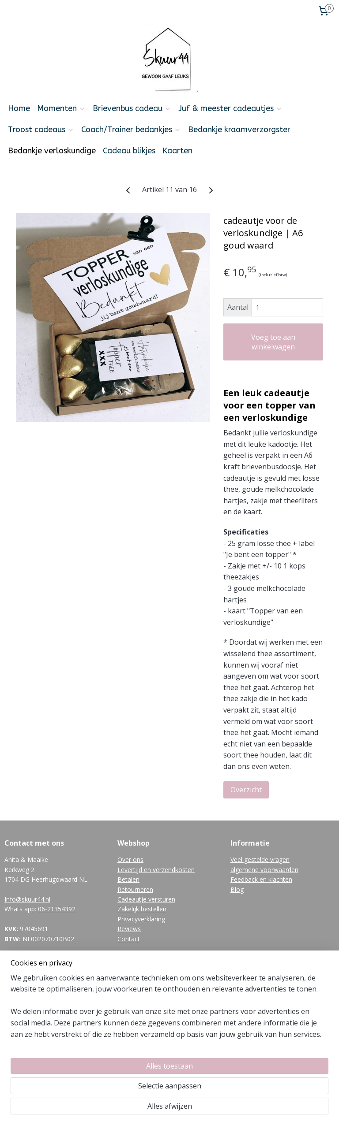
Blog (237, 889)
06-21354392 (56, 909)
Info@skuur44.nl (27, 899)
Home (19, 108)
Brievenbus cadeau (132, 108)
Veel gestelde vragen (260, 859)
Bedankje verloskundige (52, 151)
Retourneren (135, 889)
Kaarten (177, 151)
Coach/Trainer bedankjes (131, 129)
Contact (128, 939)
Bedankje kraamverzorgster (239, 129)
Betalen (128, 879)
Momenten (61, 108)
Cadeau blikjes (129, 151)
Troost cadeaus (41, 129)
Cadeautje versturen (146, 899)
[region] (111, 1063)
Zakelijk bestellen (141, 909)
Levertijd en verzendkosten (156, 869)
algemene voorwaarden (264, 869)
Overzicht (246, 789)
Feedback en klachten (261, 879)
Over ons (130, 859)
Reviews (129, 929)
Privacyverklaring (141, 919)
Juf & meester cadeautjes (230, 108)
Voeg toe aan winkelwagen (273, 342)
